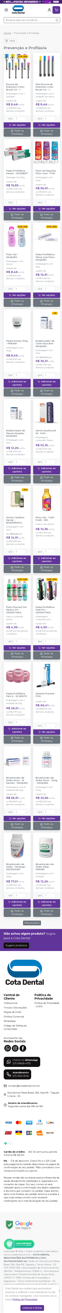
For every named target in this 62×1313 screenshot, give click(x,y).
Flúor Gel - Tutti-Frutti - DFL (45, 518)
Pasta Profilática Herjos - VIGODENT (17, 172)
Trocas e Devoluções (15, 1007)
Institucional (10, 1003)
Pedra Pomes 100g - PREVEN (17, 342)
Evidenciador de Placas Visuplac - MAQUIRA (16, 433)
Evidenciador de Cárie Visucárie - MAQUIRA (45, 344)
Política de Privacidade (24, 1299)
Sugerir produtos (16, 945)
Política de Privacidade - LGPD (46, 1005)
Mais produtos (32, 923)
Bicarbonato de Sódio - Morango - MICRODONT (16, 867)
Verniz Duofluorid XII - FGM (46, 432)
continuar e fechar (32, 1308)
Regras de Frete (12, 1012)
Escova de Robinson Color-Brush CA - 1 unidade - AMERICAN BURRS (16, 87)
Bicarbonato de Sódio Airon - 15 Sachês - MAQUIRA (17, 781)
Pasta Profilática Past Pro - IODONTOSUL (45, 610)
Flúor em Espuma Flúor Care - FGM (46, 172)
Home (7, 33)
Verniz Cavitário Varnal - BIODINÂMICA (15, 520)
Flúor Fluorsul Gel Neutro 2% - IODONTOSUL (16, 610)
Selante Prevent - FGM (46, 695)
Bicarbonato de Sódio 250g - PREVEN (45, 867)
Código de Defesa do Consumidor (15, 1027)
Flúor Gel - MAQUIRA (12, 255)
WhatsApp (10, 1021)
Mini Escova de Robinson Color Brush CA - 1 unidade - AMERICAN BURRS (46, 87)
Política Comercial (14, 1016)
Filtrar (10, 41)
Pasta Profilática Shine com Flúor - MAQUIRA (46, 257)
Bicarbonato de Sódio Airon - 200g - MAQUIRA (46, 781)
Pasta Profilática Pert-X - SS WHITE (16, 695)
